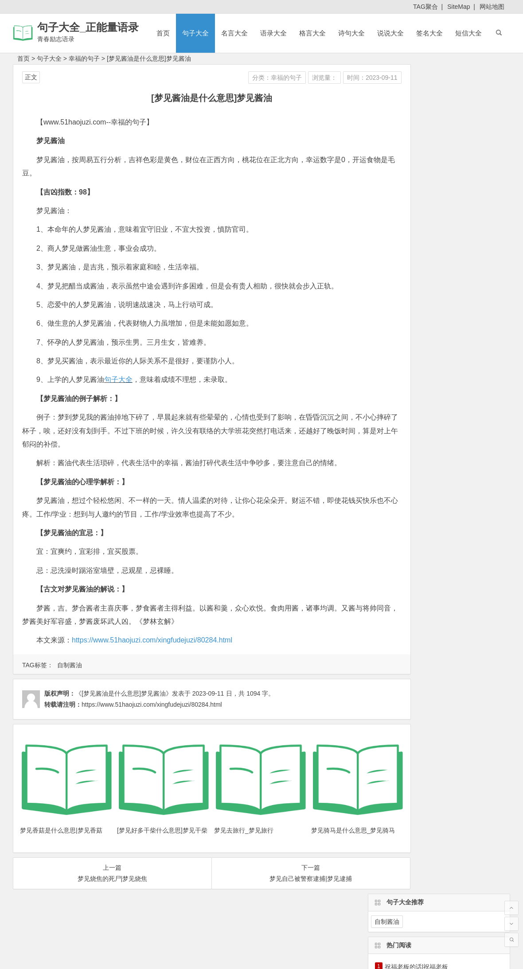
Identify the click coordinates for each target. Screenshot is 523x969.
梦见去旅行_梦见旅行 (220, 818)
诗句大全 (351, 33)
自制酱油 (69, 665)
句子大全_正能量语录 (88, 27)
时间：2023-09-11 (324, 77)
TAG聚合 (425, 6)
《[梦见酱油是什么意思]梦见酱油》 (123, 693)
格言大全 (312, 33)
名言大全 (234, 33)
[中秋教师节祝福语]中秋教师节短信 (433, 198)
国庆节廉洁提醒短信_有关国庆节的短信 (439, 186)
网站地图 (492, 6)
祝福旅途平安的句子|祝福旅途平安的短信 (441, 174)
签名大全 (429, 33)
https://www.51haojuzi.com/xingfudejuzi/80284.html (152, 640)
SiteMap (458, 6)
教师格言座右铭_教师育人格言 (427, 161)
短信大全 (468, 33)
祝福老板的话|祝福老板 (417, 136)
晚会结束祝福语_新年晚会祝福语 (430, 223)
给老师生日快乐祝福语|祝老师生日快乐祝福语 (448, 211)
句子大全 (195, 33)
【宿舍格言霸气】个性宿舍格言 (428, 149)
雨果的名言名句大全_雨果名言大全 (433, 236)
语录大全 (273, 33)
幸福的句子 (84, 58)
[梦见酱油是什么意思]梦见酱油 (149, 58)
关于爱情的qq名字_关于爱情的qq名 (436, 248)
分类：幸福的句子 (229, 77)
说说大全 (390, 33)
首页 (163, 33)
